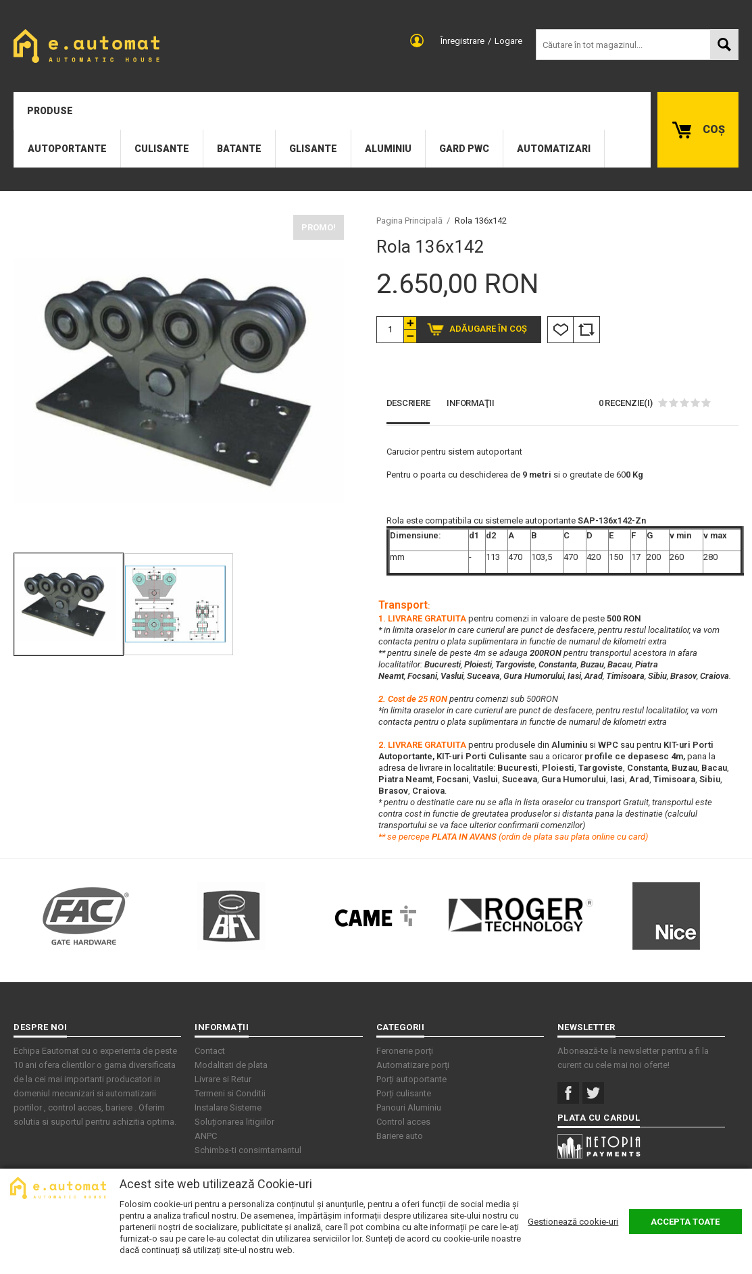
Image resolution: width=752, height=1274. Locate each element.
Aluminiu (388, 148)
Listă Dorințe (560, 329)
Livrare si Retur (223, 1079)
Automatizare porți (412, 1065)
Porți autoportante (411, 1079)
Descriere (408, 403)
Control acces (403, 1122)
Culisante (161, 148)
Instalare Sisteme (228, 1107)
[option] (179, 380)
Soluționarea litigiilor (234, 1122)
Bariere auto (399, 1136)
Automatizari (554, 148)
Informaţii (471, 403)
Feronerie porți (404, 1051)
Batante (239, 148)
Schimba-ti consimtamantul (248, 1150)
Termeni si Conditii (230, 1093)
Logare (508, 41)
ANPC (206, 1136)
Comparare (586, 329)
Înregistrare (462, 41)
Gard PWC (464, 148)
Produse (50, 110)
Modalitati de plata (231, 1065)
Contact (210, 1051)
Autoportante (67, 148)
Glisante (313, 148)
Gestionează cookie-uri (573, 1222)
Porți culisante (403, 1093)
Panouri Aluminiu (408, 1107)
